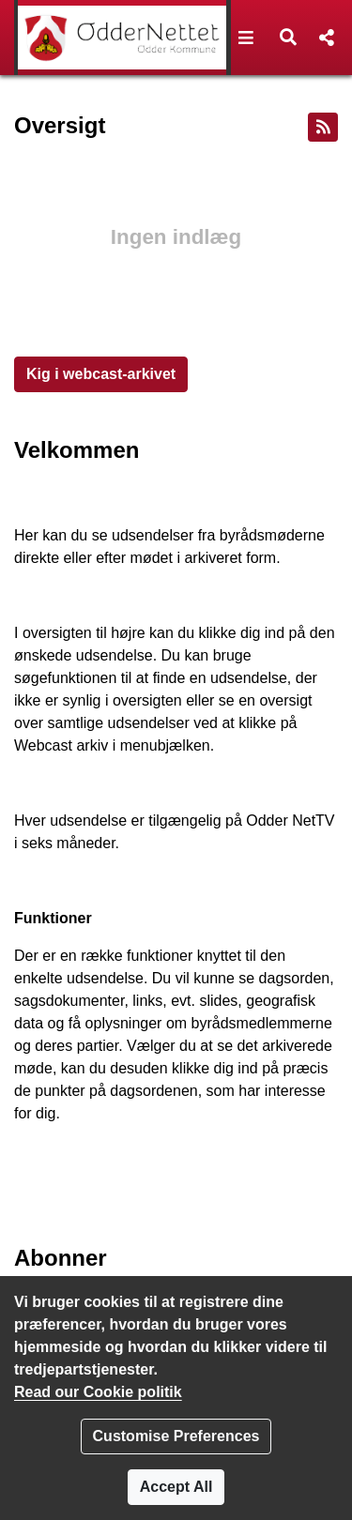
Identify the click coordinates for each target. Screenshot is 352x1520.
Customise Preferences (176, 1436)
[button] (246, 37)
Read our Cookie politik (98, 1392)
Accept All (176, 1487)
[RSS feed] (323, 127)
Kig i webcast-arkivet (101, 374)
